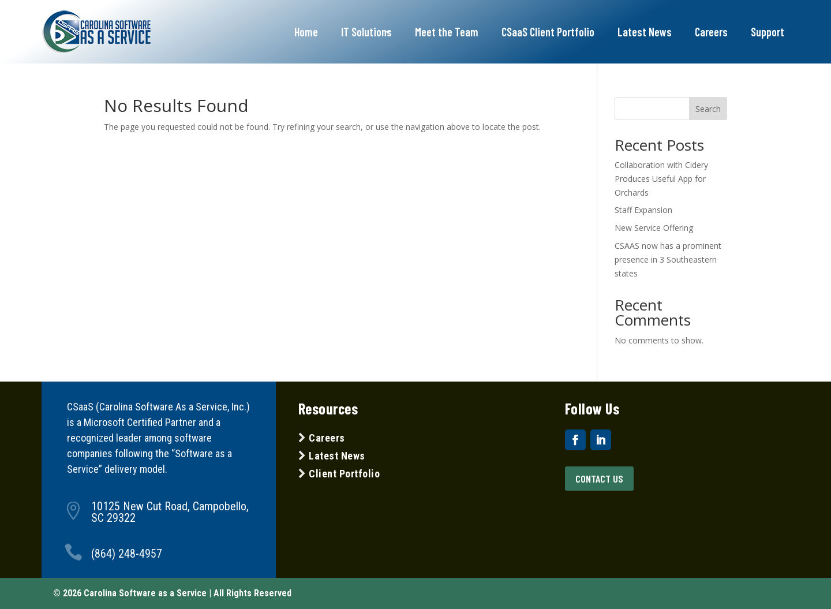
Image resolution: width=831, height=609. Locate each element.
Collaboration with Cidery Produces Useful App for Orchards (661, 178)
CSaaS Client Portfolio (547, 32)
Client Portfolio (343, 474)
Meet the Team (446, 32)
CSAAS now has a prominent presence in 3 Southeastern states (668, 259)
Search (708, 108)
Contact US (599, 478)
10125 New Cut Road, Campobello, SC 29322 (170, 512)
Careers (711, 32)
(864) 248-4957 (126, 554)
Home (306, 32)
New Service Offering (654, 227)
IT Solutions (366, 32)
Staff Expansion (643, 209)
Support (767, 32)
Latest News (644, 32)
